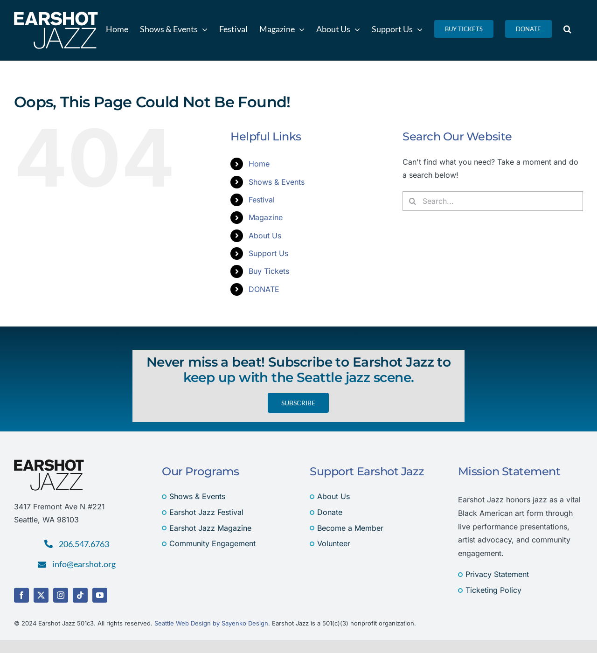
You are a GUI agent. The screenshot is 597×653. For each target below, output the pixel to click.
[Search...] (493, 201)
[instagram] (60, 595)
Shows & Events (277, 182)
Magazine (266, 217)
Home (259, 163)
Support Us (268, 253)
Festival (262, 199)
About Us (265, 235)
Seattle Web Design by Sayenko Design (211, 623)
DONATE (264, 289)
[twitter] (41, 595)
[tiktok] (80, 595)
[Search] (412, 201)
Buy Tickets (269, 271)
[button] (567, 29)
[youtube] (99, 595)
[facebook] (21, 595)
